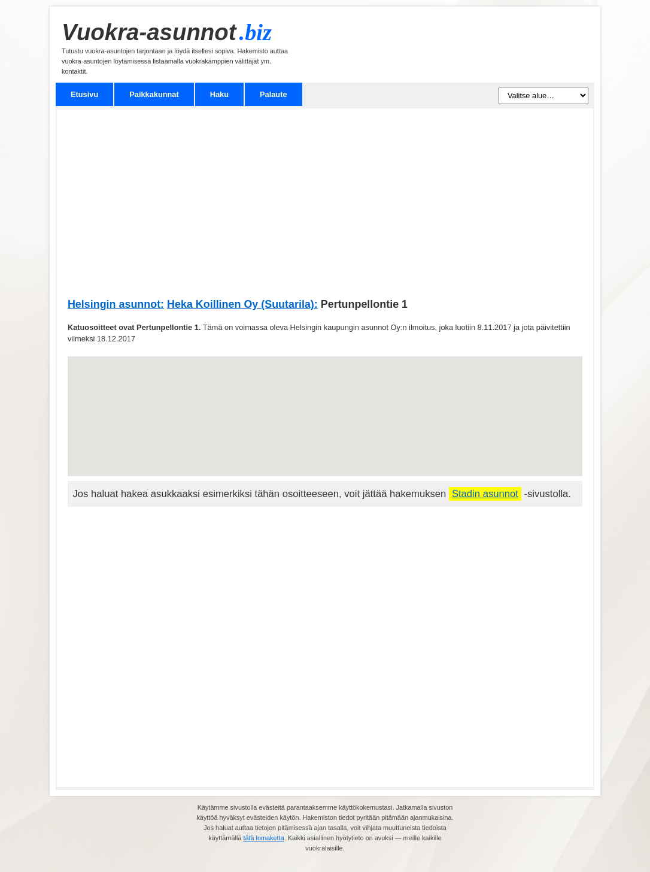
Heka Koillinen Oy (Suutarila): (242, 304)
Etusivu (84, 94)
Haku (219, 94)
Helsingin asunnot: (116, 304)
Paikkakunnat (154, 94)
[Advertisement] (325, 209)
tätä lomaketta (263, 837)
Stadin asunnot (485, 493)
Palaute (273, 94)
